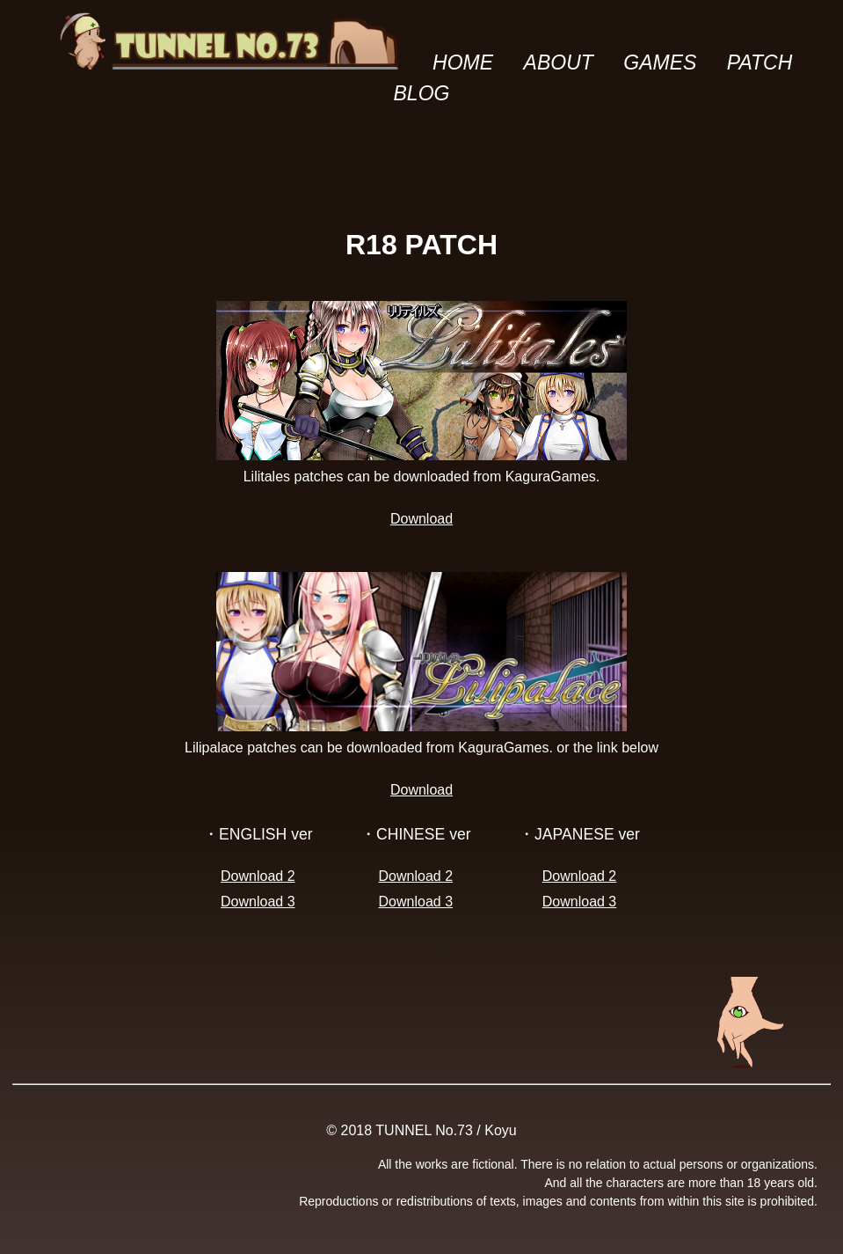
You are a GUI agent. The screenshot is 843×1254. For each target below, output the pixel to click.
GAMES (659, 62)
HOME (462, 62)
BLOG (422, 93)
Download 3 (258, 901)
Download (421, 518)
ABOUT (558, 62)
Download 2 (258, 876)
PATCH (760, 62)
